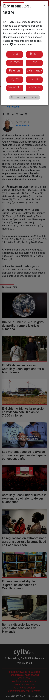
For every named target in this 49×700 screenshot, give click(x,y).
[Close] (44, 5)
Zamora (34, 87)
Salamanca (34, 70)
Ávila (15, 54)
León (34, 62)
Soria (34, 79)
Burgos (15, 62)
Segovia (15, 79)
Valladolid (14, 87)
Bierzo (34, 54)
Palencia (15, 70)
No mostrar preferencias (24, 97)
